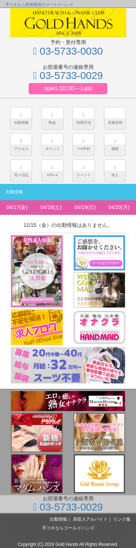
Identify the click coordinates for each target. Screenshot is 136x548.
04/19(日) (84, 207)
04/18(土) (50, 207)
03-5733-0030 (68, 51)
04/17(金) (17, 207)
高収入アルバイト (90, 519)
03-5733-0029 (68, 75)
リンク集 (122, 519)
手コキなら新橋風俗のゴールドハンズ (39, 4)
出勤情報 (58, 519)
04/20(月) (118, 207)
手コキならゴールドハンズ (68, 528)
